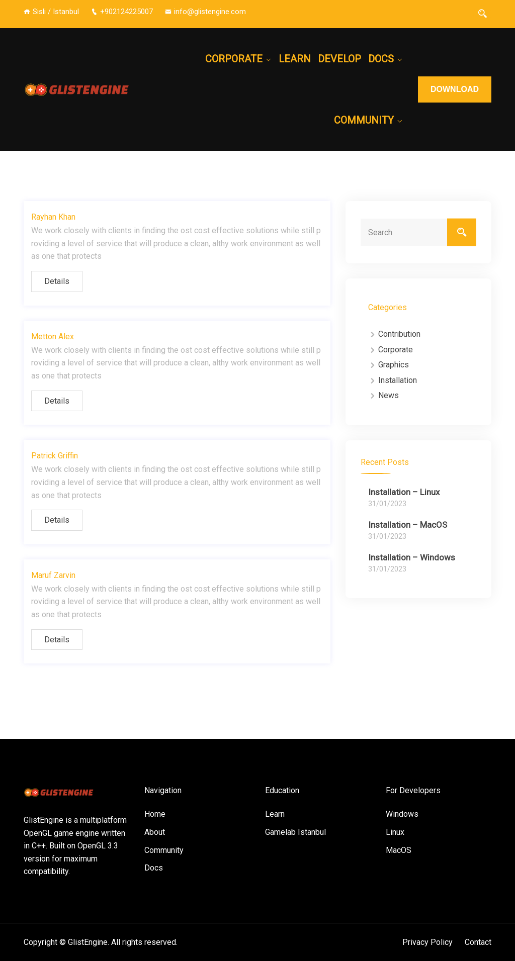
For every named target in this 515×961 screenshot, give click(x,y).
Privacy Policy (427, 942)
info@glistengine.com (205, 11)
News (388, 395)
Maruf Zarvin (53, 575)
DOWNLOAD (455, 89)
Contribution (399, 334)
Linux (395, 832)
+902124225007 (122, 11)
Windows (402, 814)
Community (364, 120)
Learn (295, 59)
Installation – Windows (411, 557)
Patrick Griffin (54, 455)
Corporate (234, 59)
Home (154, 814)
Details (56, 281)
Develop (339, 59)
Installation (397, 380)
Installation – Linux (404, 492)
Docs (381, 59)
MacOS (398, 850)
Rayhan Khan (53, 217)
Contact (478, 942)
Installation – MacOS (407, 525)
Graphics (393, 364)
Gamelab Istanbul (295, 832)
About (154, 832)
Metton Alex (52, 336)
